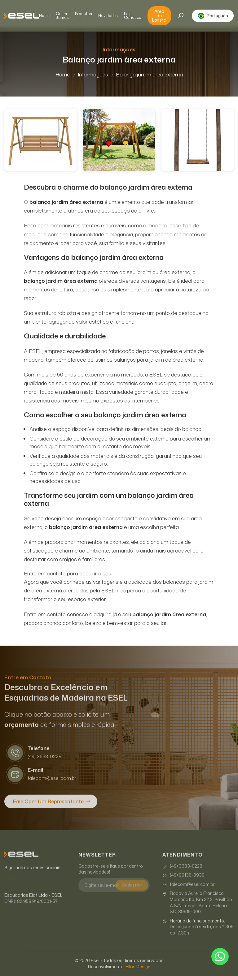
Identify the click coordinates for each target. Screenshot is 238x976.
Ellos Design (138, 967)
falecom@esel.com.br (188, 891)
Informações (93, 74)
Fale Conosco (132, 15)
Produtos (83, 15)
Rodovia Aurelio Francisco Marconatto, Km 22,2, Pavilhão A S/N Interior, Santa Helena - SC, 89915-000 (197, 909)
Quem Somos (62, 15)
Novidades (108, 16)
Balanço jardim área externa (149, 74)
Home (44, 16)
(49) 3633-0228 (182, 873)
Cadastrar (132, 891)
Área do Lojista (159, 15)
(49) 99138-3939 (183, 882)
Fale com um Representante (48, 808)
